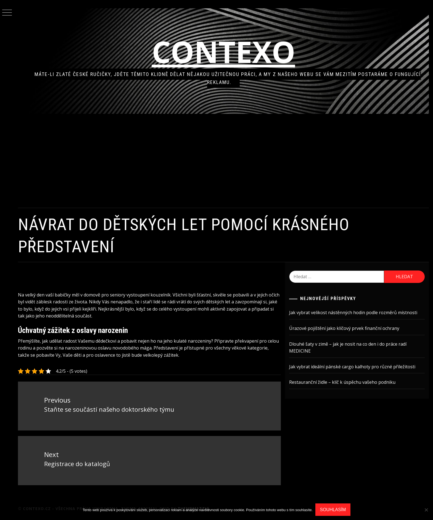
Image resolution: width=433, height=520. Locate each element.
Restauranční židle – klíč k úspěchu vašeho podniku (342, 382)
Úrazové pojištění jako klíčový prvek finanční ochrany (344, 328)
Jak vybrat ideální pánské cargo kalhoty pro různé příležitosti (352, 367)
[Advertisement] (223, 160)
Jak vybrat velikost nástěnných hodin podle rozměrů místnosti (353, 312)
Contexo (223, 51)
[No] (426, 510)
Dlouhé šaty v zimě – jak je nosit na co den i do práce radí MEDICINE (347, 347)
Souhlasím (333, 509)
